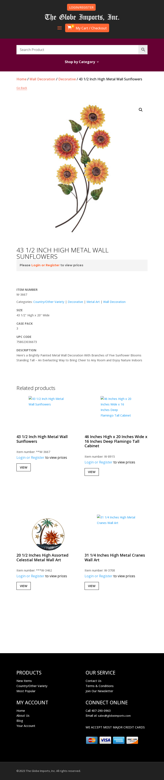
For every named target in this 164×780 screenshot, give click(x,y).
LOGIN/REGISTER (81, 7)
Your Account (25, 726)
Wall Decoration (42, 79)
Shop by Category (80, 62)
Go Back (21, 88)
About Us (22, 715)
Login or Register (45, 265)
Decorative (67, 79)
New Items (24, 681)
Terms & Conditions (100, 686)
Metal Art (93, 302)
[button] (141, 110)
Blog (19, 721)
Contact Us (93, 681)
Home (21, 79)
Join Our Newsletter (99, 691)
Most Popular (25, 691)
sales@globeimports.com (114, 716)
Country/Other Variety (48, 302)
